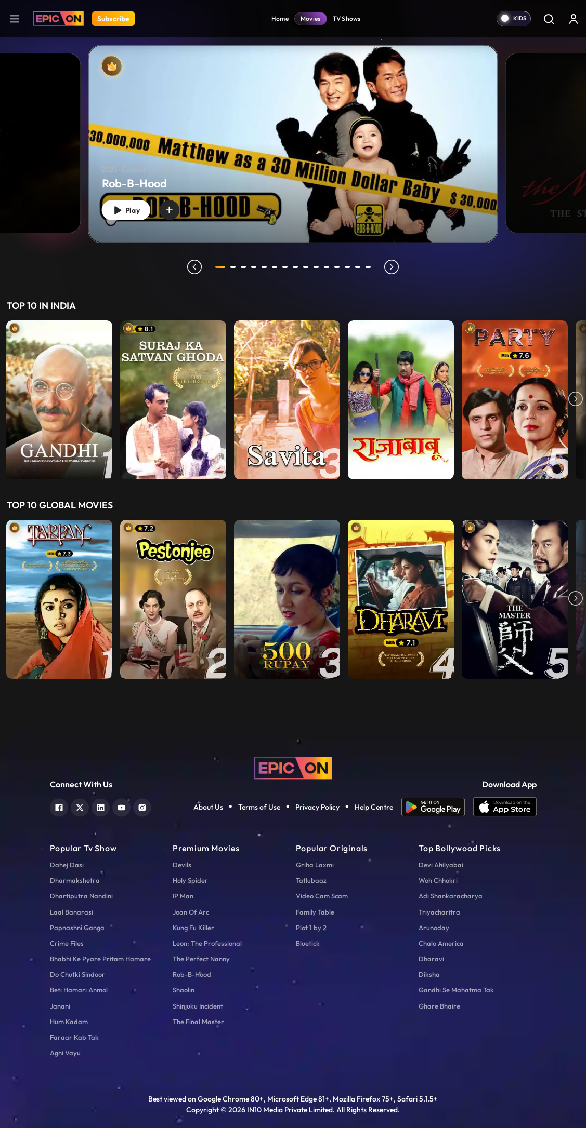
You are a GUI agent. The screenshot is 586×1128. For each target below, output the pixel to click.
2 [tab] (235, 267)
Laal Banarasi (71, 912)
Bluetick (308, 943)
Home (280, 18)
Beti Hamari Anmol (79, 990)
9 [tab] (307, 267)
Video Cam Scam (322, 896)
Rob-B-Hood (192, 974)
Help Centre (374, 807)
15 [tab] (370, 267)
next (394, 267)
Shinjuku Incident (198, 1006)
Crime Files (67, 943)
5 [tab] (266, 267)
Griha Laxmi (315, 865)
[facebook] (59, 806)
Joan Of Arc (191, 912)
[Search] (548, 18)
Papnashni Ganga (77, 927)
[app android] (437, 807)
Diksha (429, 974)
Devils (182, 865)
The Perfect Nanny (201, 959)
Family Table (315, 912)
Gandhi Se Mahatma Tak (456, 990)
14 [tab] (359, 267)
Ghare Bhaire (439, 1006)
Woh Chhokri (438, 880)
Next (575, 399)
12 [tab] (339, 267)
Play (128, 208)
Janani (60, 1006)
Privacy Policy (317, 807)
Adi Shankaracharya (451, 896)
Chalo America (441, 943)
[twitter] (80, 806)
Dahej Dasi (67, 865)
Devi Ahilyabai (441, 865)
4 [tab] (255, 267)
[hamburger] (14, 18)
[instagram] (142, 806)
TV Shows (347, 18)
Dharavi (431, 959)
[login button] (573, 18)
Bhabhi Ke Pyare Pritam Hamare (100, 959)
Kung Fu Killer (193, 927)
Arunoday (434, 927)
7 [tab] (287, 267)
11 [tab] (328, 267)
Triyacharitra (439, 912)
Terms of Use (259, 807)
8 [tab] (297, 267)
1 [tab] (220, 267)
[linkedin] (101, 806)
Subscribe (113, 18)
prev (193, 267)
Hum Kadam (69, 1021)
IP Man (183, 896)
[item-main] (59, 399)
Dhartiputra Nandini (81, 896)
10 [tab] (318, 267)
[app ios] (505, 807)
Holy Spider (190, 880)
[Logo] (58, 18)
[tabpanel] (293, 135)
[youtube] (121, 806)
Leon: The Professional (207, 943)
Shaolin (183, 990)
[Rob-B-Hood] (293, 144)
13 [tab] (349, 267)
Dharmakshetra (75, 880)
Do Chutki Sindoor (77, 974)
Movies (311, 18)
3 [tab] (245, 267)
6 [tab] (276, 267)
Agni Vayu (65, 1053)
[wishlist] (175, 208)
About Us (208, 807)
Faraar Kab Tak (74, 1037)
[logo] (293, 766)
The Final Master (198, 1021)
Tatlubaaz (311, 880)
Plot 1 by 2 (311, 927)
